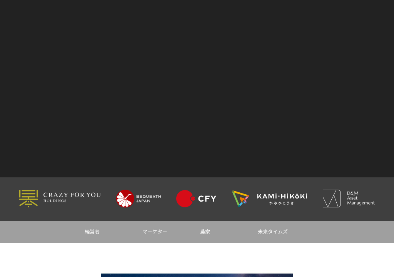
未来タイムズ (273, 232)
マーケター (154, 232)
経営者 (92, 232)
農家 (205, 232)
